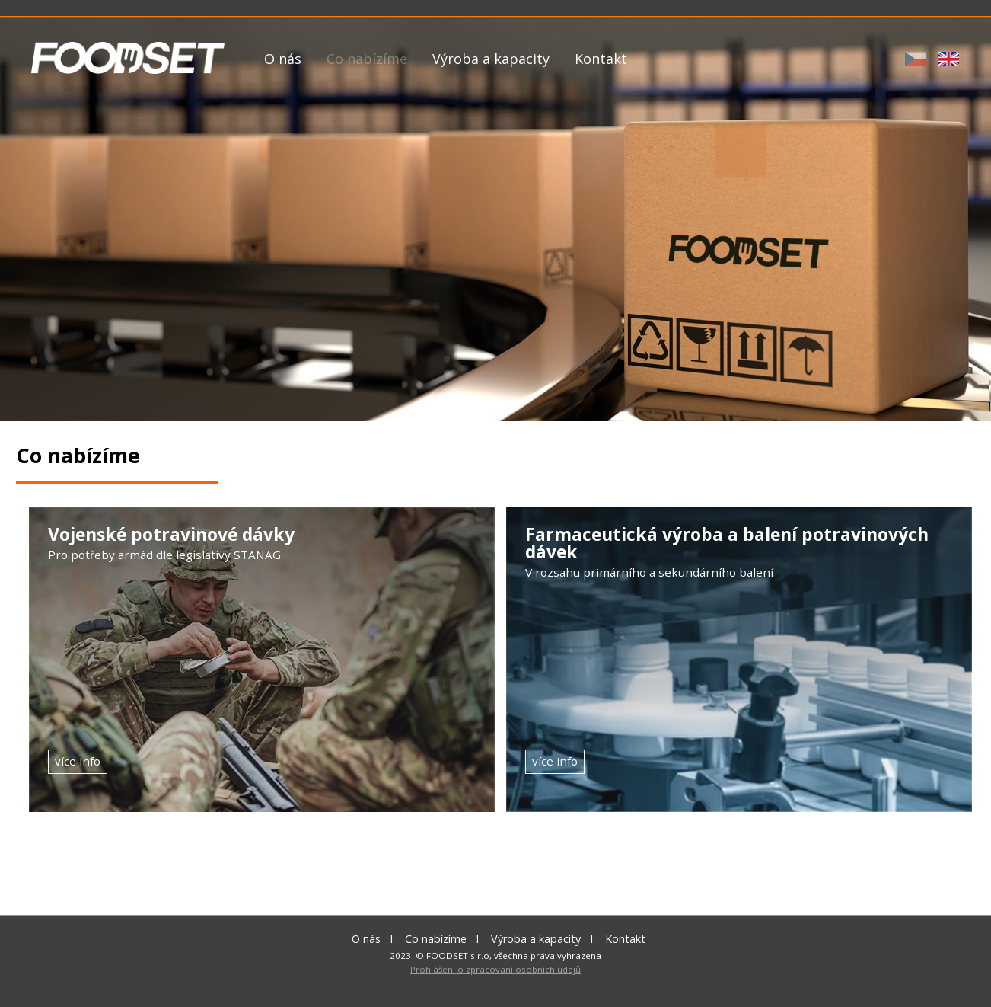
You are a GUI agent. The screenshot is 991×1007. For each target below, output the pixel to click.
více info (84, 761)
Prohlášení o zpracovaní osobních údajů (495, 969)
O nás (282, 59)
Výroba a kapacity (491, 59)
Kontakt (601, 59)
